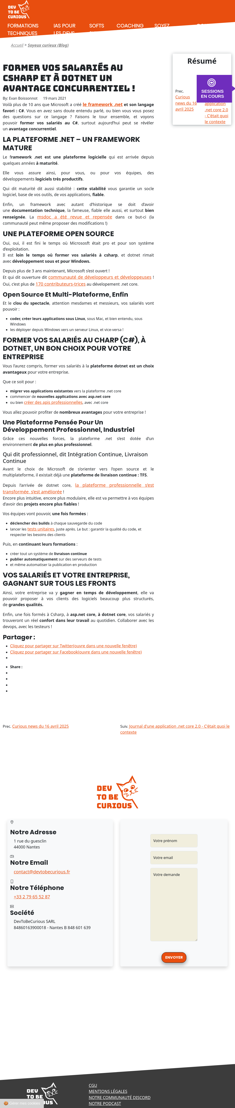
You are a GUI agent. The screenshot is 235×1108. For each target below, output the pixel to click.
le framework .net (103, 104)
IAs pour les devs (64, 29)
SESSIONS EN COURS (212, 93)
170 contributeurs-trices (61, 284)
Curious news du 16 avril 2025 (186, 103)
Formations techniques (22, 29)
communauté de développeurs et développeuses (99, 277)
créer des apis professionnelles (53, 402)
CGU (93, 1085)
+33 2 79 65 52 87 (32, 897)
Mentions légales (108, 1091)
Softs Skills (96, 29)
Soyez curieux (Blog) (164, 33)
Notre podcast (105, 1103)
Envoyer (174, 957)
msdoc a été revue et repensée (74, 217)
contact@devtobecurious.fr (42, 872)
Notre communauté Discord (120, 1097)
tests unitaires (40, 529)
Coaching (130, 25)
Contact (208, 25)
